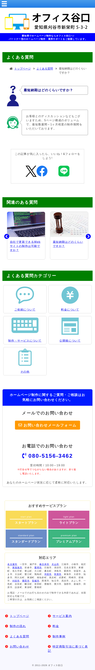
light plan (68, 519)
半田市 (48, 574)
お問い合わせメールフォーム (50, 425)
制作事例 (59, 636)
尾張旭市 (17, 567)
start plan (26, 519)
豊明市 (38, 567)
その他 (25, 371)
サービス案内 (62, 616)
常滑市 (58, 574)
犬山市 (55, 564)
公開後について (70, 340)
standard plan (26, 538)
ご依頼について (25, 309)
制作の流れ (18, 626)
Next (85, 235)
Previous (4, 235)
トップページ (22, 68)
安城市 (35, 580)
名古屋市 (12, 564)
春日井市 (44, 564)
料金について (70, 309)
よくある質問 (44, 68)
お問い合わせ (19, 646)
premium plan (68, 538)
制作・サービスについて (25, 340)
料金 (56, 626)
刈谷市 (16, 580)
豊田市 (26, 580)
